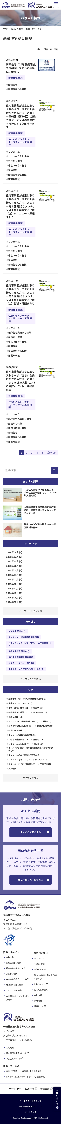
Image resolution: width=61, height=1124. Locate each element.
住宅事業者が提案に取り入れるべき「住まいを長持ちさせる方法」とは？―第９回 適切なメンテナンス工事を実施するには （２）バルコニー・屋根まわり (21, 206)
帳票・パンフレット (41, 952)
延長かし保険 (15, 160)
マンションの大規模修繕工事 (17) (23, 721)
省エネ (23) (38, 707)
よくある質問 (39, 963)
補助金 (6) (38, 744)
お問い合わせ (40, 958)
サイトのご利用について (30, 1100)
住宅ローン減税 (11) (17, 730)
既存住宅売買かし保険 (19, 332)
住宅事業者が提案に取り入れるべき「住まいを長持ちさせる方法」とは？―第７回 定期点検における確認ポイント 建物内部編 (20, 381)
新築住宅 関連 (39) (17, 631)
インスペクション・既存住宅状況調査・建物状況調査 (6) (30, 749)
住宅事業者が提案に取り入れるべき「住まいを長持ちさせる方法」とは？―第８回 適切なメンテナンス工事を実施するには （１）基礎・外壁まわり (21, 294)
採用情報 (38, 1000)
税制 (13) (47, 721)
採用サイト (38, 1006)
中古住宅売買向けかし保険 (17, 979)
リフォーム (14, 151)
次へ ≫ (51, 452)
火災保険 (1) (14, 768)
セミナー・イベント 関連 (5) (21, 662)
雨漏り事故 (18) (15, 716)
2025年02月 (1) (14, 579)
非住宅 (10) (38, 739)
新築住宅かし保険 (17, 89)
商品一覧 (10, 957)
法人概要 (10, 1047)
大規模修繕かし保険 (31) (36, 698)
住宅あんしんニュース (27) (20, 703)
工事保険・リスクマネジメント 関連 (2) (26, 668)
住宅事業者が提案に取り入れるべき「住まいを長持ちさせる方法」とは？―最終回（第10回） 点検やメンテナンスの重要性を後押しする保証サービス (21, 116)
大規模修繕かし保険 (14, 984)
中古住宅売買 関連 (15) (19, 651)
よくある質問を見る (30, 832)
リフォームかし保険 (18, 156)
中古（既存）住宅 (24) (18, 707)
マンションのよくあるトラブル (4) (23, 755)
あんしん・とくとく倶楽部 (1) (21, 764)
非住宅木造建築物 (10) (18, 739)
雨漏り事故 (14, 179)
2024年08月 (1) (14, 597)
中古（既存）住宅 (17, 165)
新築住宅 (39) (14, 698)
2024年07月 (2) (14, 602)
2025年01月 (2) (14, 584)
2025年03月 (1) (14, 574)
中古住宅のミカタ (13, 1058)
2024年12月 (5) (14, 588)
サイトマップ (30, 1111)
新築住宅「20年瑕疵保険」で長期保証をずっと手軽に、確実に (21, 68)
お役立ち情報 (40, 969)
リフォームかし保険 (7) (18, 744)
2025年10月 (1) (14, 561)
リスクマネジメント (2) (37, 759)
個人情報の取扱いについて (17, 1053)
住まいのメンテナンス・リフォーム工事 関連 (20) (30, 644)
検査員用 (44, 1088)
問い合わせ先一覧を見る (30, 879)
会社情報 (38, 995)
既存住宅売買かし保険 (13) (20, 725)
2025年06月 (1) (14, 565)
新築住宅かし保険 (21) (18, 712)
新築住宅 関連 (15, 77)
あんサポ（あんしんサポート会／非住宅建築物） (25, 1076)
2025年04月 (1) (14, 570)
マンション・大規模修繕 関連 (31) (24, 637)
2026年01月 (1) (14, 552)
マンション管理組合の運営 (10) (22, 735)
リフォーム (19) (40, 712)
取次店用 (29, 1088)
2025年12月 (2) (14, 556)
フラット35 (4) (15, 759)
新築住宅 (12, 84)
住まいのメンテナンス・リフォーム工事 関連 (20, 142)
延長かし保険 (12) (45, 725)
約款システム (39, 984)
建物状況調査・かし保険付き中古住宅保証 (23, 1071)
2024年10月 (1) (14, 593)
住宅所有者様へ (41, 989)
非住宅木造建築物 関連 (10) (21, 657)
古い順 (54, 49)
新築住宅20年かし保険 (15, 968)
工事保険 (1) (45, 764)
